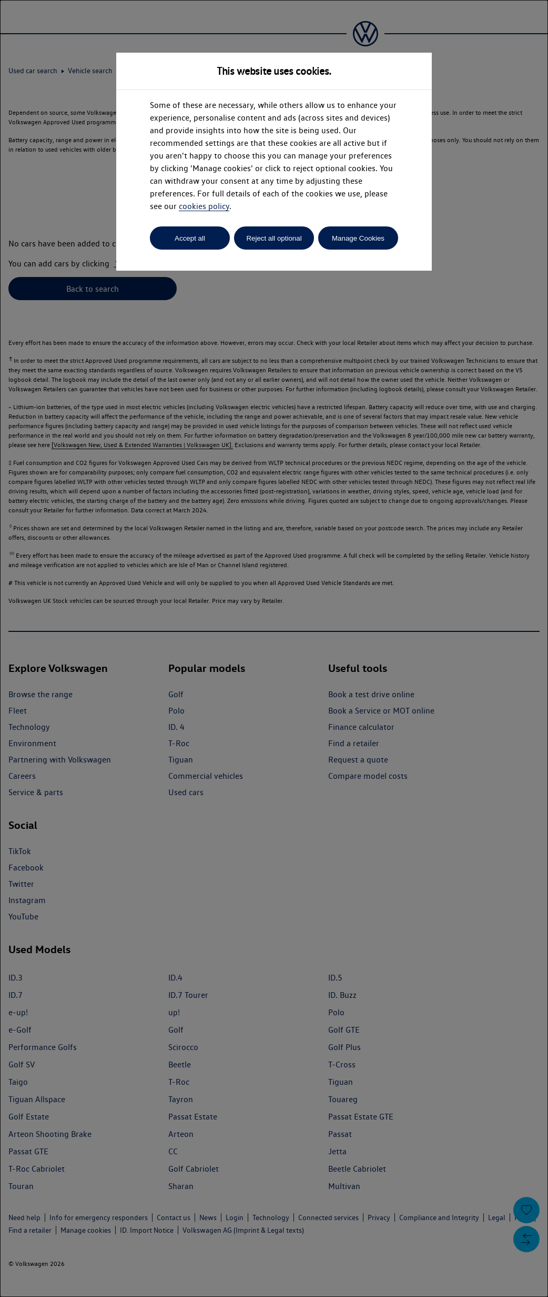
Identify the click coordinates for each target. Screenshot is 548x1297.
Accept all (190, 238)
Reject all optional (273, 238)
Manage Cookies (358, 238)
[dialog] (274, 648)
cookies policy (204, 206)
